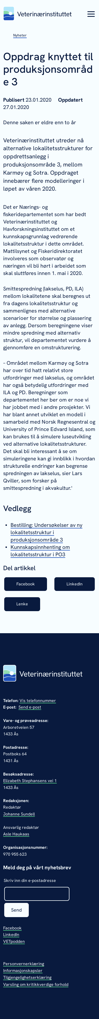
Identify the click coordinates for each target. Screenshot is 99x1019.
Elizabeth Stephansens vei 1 (30, 780)
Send (16, 910)
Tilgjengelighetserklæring (27, 977)
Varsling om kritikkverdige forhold (35, 984)
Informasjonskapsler (23, 970)
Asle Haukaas (16, 834)
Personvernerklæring (23, 963)
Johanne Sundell (19, 814)
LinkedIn (75, 584)
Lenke (22, 604)
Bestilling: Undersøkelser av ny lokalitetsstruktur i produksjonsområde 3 (46, 532)
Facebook (25, 584)
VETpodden (14, 941)
